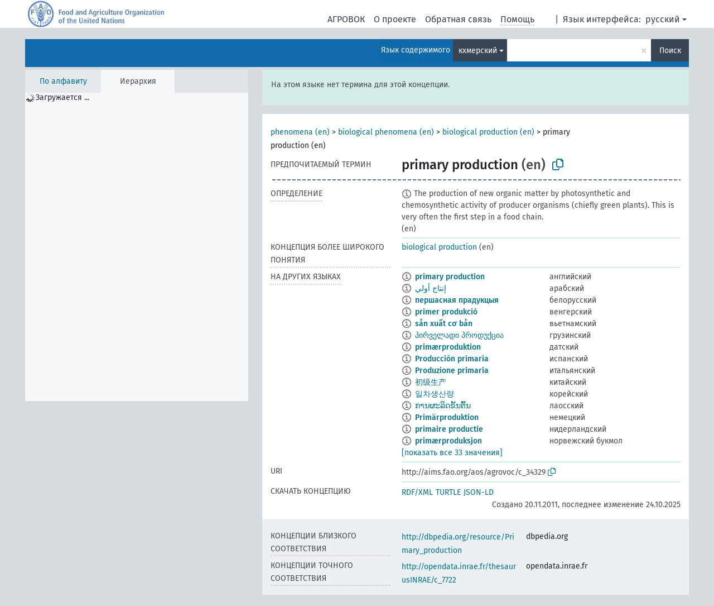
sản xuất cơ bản (443, 323)
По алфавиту (63, 81)
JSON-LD (479, 492)
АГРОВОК (346, 19)
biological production (439, 247)
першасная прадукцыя (457, 300)
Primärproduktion (447, 417)
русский (662, 19)
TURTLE (448, 492)
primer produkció (446, 312)
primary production (450, 276)
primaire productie (449, 429)
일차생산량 (434, 394)
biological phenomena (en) (386, 132)
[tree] (136, 247)
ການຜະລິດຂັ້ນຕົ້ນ (443, 406)
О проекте (395, 19)
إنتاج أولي (430, 288)
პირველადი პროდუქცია (459, 335)
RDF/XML (417, 492)
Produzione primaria (452, 370)
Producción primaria (452, 359)
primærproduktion (448, 347)
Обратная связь (458, 19)
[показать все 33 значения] (452, 452)
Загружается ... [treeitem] (62, 97)
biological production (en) (488, 132)
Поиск (670, 50)
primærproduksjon (448, 441)
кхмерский (478, 50)
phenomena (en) (300, 132)
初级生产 (430, 382)
